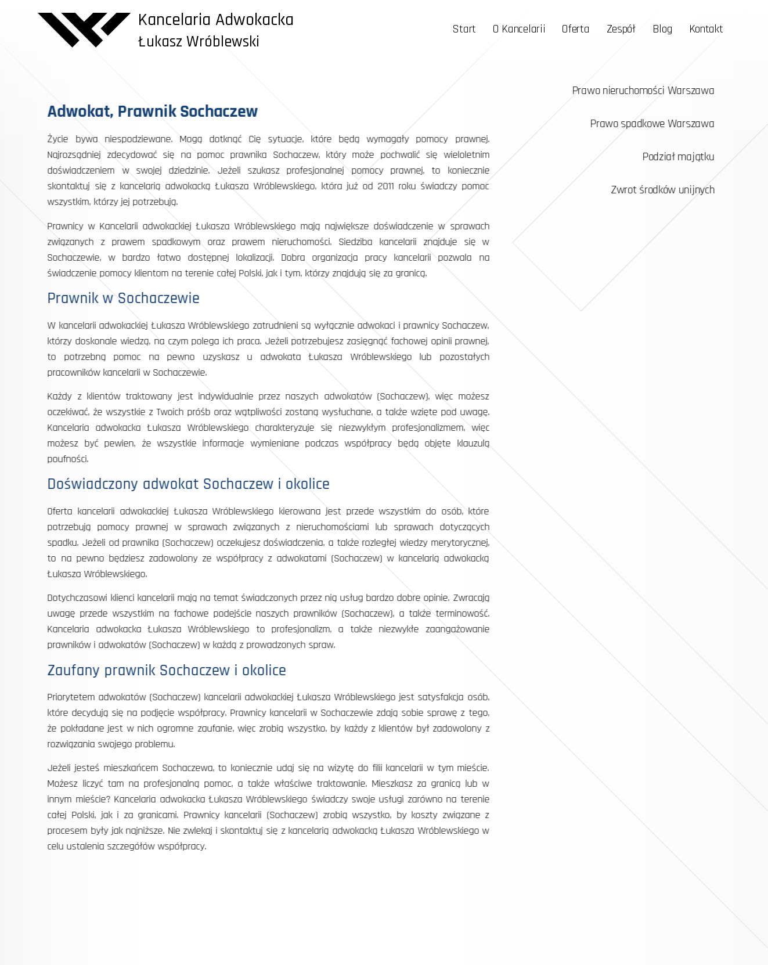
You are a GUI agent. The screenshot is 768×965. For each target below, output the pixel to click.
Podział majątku (687, 156)
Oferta (575, 29)
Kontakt (706, 29)
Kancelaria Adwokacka (216, 20)
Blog (662, 29)
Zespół (621, 29)
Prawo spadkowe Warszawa (660, 123)
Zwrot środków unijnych (671, 189)
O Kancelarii (519, 29)
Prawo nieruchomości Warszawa (651, 90)
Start (464, 29)
